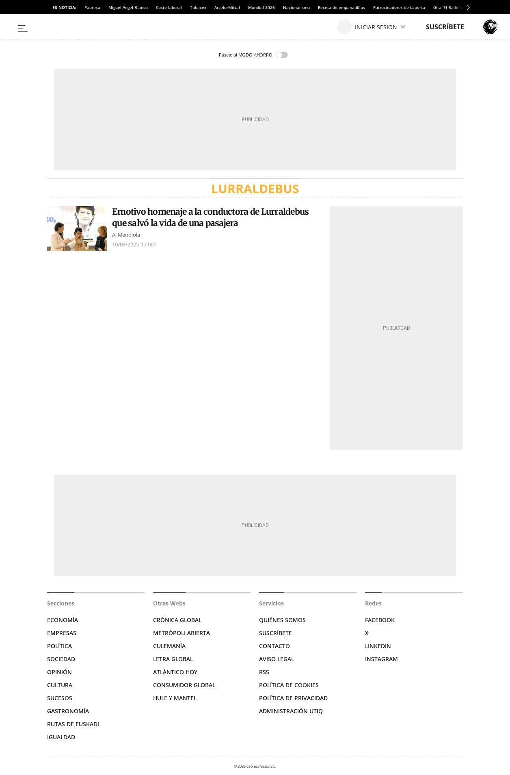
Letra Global (173, 659)
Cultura (59, 685)
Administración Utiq (291, 711)
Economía (62, 620)
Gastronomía (68, 711)
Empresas (61, 633)
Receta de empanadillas (341, 7)
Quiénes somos (282, 620)
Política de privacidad (293, 698)
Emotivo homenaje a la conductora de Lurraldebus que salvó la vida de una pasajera (210, 217)
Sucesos (59, 698)
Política (59, 646)
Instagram (381, 659)
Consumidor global (184, 685)
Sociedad (61, 659)
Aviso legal (276, 659)
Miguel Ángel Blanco (128, 7)
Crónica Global (177, 620)
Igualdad (61, 737)
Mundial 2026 (261, 7)
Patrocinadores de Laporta (399, 7)
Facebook (380, 620)
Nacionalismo (296, 7)
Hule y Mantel (175, 698)
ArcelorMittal (227, 7)
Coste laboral (169, 7)
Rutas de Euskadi (73, 724)
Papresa (92, 7)
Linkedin (378, 646)
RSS (264, 672)
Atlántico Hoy (175, 672)
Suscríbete (275, 633)
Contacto (274, 646)
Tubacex (198, 7)
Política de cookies (289, 685)
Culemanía (169, 646)
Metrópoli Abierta (181, 633)
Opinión (59, 672)
